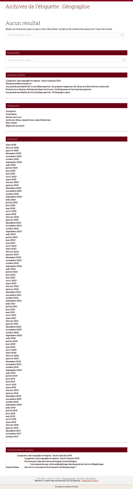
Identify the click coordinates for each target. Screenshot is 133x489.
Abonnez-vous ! (90, 480)
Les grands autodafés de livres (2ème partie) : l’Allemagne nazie (38, 92)
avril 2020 (11, 350)
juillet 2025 (12, 168)
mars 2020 (11, 353)
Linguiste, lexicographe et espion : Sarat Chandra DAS (33, 81)
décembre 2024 (13, 188)
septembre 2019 (14, 370)
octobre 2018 (12, 402)
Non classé (11, 123)
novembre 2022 (14, 260)
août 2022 (11, 269)
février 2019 (12, 390)
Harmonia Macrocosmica (18, 83)
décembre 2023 (13, 223)
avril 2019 (11, 384)
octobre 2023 (12, 229)
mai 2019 (10, 381)
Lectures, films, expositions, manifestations (28, 120)
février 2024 (12, 217)
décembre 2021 (13, 292)
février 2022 (12, 286)
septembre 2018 (14, 405)
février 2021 (12, 321)
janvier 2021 (12, 324)
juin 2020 (10, 344)
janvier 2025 (12, 185)
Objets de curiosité (15, 126)
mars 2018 (11, 422)
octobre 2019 (12, 367)
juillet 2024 (12, 202)
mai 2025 (10, 174)
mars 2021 (11, 318)
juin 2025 (10, 171)
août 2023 (11, 234)
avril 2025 (11, 177)
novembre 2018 (13, 399)
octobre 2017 (12, 436)
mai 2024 (10, 208)
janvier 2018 (12, 428)
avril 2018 (11, 419)
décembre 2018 (13, 396)
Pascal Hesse (12, 467)
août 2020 (11, 338)
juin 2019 (10, 379)
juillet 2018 (11, 410)
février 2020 (12, 356)
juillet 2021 (11, 306)
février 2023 (12, 252)
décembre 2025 (13, 153)
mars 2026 (11, 145)
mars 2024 (11, 214)
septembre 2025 (14, 162)
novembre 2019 (13, 364)
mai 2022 (10, 278)
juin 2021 (10, 309)
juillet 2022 (12, 272)
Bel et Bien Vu (91, 478)
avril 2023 (11, 246)
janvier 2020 (12, 358)
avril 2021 (11, 315)
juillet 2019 (11, 376)
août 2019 (10, 373)
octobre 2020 (12, 332)
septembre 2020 (14, 335)
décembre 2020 (13, 327)
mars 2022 (11, 283)
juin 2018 (10, 413)
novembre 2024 (13, 191)
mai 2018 (10, 416)
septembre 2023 (14, 231)
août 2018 (10, 408)
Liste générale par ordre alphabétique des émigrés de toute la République (66, 464)
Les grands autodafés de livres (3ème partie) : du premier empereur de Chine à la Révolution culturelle (57, 86)
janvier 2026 (12, 150)
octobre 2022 (12, 263)
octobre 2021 (12, 298)
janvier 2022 (12, 289)
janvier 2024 (12, 220)
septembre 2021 (14, 301)
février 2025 (12, 182)
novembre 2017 (13, 433)
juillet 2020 (12, 341)
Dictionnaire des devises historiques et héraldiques (50, 461)
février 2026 (12, 148)
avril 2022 (11, 280)
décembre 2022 (13, 257)
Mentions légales (69, 478)
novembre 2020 (14, 330)
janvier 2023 (12, 254)
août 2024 (11, 200)
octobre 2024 (12, 194)
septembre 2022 (14, 266)
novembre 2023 (13, 226)
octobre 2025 (12, 159)
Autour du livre (13, 117)
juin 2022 (10, 275)
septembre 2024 (14, 197)
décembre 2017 (13, 431)
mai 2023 (10, 243)
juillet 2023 (12, 237)
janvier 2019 (12, 393)
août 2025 (11, 165)
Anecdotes (11, 114)
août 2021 (10, 304)
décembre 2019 (13, 361)
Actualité (11, 111)
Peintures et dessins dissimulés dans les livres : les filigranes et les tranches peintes (48, 89)
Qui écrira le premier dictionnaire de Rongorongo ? (50, 467)
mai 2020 (10, 347)
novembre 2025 (13, 156)
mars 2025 (11, 179)
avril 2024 (11, 211)
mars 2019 (11, 387)
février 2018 (12, 425)
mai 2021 (10, 312)
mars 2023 (11, 249)
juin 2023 (10, 240)
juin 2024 (10, 205)
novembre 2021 (13, 295)
